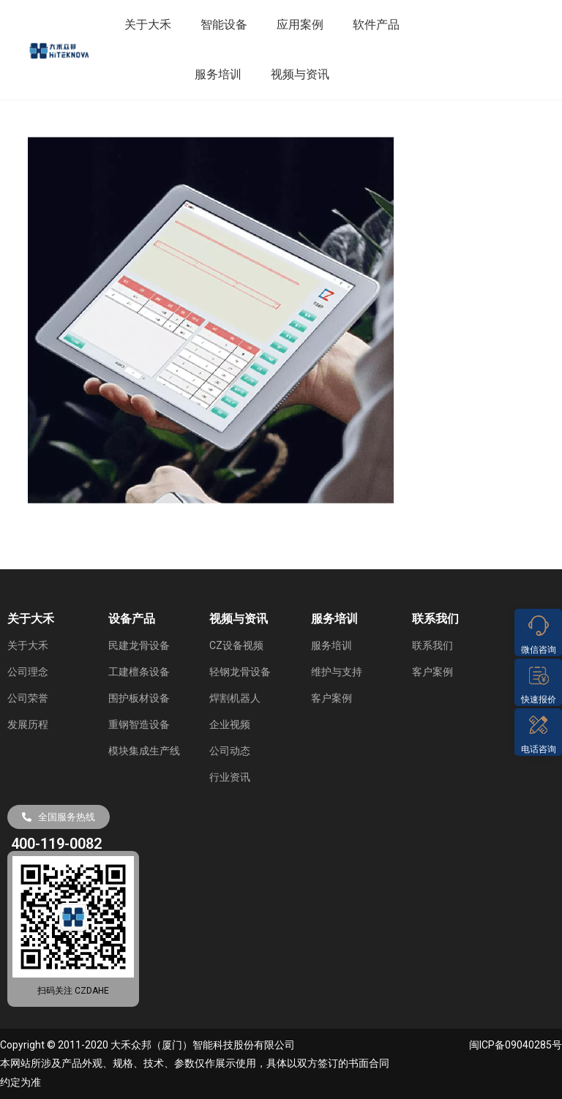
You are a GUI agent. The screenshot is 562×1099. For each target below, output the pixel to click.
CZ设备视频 (236, 645)
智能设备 (224, 24)
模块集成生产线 (144, 751)
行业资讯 (229, 777)
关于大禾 (147, 24)
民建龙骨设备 (139, 645)
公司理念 (27, 672)
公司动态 (229, 751)
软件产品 (376, 24)
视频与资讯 (300, 74)
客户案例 (331, 698)
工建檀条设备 (139, 672)
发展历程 (27, 724)
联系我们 (432, 645)
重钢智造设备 (139, 724)
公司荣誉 (27, 698)
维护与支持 (336, 672)
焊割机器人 (235, 698)
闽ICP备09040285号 (515, 1045)
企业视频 (229, 724)
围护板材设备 (139, 698)
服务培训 (218, 74)
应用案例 (300, 24)
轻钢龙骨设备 (240, 672)
